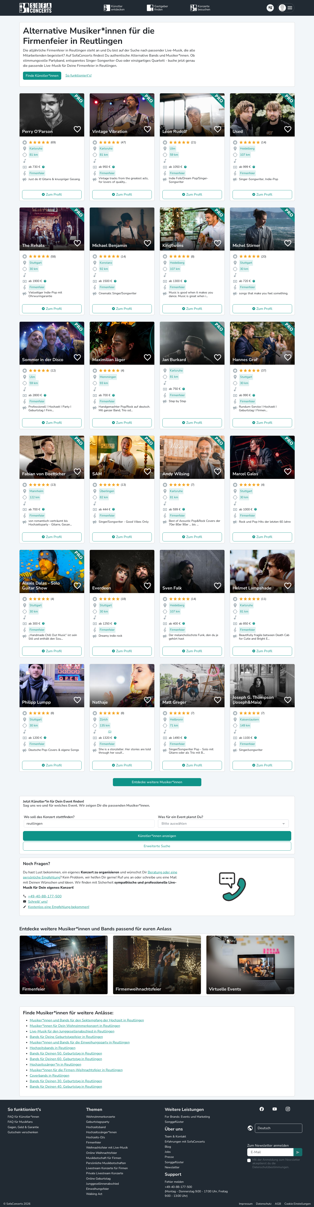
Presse (169, 1157)
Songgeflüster (174, 1122)
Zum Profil (54, 194)
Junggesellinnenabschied (102, 1184)
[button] (285, 8)
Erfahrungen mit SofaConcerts (185, 1142)
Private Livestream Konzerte (104, 1173)
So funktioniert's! (78, 75)
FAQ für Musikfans (20, 1122)
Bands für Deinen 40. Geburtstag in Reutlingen (66, 1086)
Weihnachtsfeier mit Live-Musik (107, 1148)
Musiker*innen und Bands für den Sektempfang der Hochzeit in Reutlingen (87, 1020)
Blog (168, 1147)
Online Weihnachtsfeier (101, 1153)
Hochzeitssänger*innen (101, 1132)
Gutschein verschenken (23, 1132)
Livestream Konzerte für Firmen (107, 1168)
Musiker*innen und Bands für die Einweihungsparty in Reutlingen (80, 1042)
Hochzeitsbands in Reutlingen (52, 1048)
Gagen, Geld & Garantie (23, 1127)
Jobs (168, 1152)
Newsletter (172, 1167)
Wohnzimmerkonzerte (100, 1117)
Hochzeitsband (96, 1127)
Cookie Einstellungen (297, 1204)
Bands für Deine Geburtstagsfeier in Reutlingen (66, 1037)
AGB (278, 1204)
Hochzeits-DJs (95, 1137)
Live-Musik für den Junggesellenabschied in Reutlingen (72, 1031)
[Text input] (270, 1152)
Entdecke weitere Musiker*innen (157, 782)
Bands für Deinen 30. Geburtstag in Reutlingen (66, 1081)
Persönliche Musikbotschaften (106, 1163)
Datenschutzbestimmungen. (270, 1167)
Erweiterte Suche (157, 846)
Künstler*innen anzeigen (157, 836)
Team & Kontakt (175, 1136)
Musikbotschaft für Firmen (103, 1158)
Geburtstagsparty (97, 1122)
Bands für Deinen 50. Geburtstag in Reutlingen (66, 1053)
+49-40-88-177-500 (45, 896)
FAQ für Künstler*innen (23, 1117)
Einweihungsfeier (97, 1189)
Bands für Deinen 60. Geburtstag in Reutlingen (66, 1059)
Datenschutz (263, 1204)
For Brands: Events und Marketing (187, 1117)
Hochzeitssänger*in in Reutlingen (55, 1064)
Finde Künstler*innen (42, 75)
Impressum (246, 1204)
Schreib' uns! (38, 901)
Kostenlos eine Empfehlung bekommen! (58, 907)
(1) (109, 732)
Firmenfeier (93, 1142)
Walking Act (94, 1194)
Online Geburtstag (98, 1179)
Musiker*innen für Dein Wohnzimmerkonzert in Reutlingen (75, 1025)
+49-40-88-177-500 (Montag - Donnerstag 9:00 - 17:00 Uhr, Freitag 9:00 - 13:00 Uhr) (196, 1191)
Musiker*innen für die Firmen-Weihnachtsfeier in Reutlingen (76, 1070)
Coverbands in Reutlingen (49, 1075)
